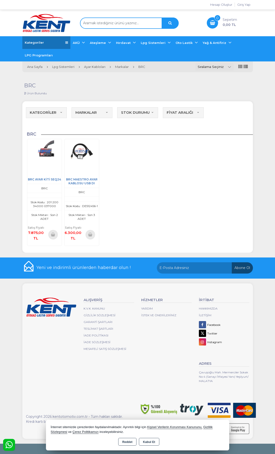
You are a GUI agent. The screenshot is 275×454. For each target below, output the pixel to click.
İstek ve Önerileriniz (158, 315)
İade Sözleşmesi (97, 342)
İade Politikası (96, 335)
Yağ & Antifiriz (215, 43)
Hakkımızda (208, 308)
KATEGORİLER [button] (46, 112)
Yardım (147, 308)
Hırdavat (124, 43)
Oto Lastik (185, 43)
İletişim (205, 315)
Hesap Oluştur (221, 4)
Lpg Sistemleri (153, 43)
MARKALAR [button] (92, 112)
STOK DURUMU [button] (137, 112)
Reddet (127, 442)
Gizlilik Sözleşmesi (100, 315)
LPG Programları (39, 55)
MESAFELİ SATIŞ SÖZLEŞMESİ (105, 349)
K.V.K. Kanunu (94, 308)
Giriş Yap (244, 4)
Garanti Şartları (98, 322)
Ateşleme (98, 43)
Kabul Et (149, 442)
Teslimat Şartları (98, 328)
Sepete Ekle (53, 234)
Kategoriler (46, 42)
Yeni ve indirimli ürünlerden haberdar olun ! (84, 267)
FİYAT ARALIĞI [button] (183, 112)
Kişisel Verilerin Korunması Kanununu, (174, 427)
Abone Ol (242, 268)
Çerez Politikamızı (86, 432)
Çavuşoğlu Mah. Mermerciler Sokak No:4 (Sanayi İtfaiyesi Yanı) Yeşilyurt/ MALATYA (224, 376)
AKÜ (77, 43)
